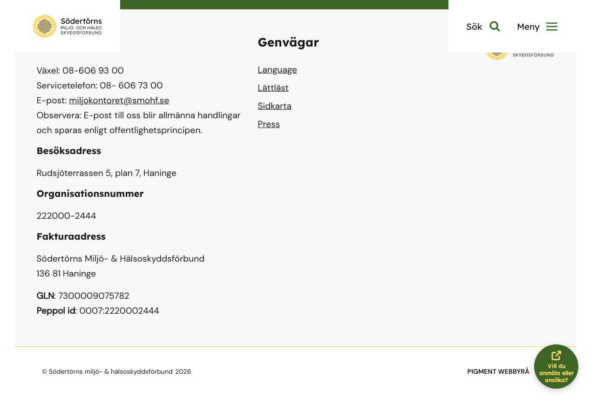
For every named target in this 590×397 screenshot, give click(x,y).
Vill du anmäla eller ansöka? (559, 367)
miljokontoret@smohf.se (119, 100)
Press (269, 124)
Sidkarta (275, 106)
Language (277, 69)
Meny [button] (537, 26)
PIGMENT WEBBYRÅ (498, 372)
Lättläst (273, 88)
